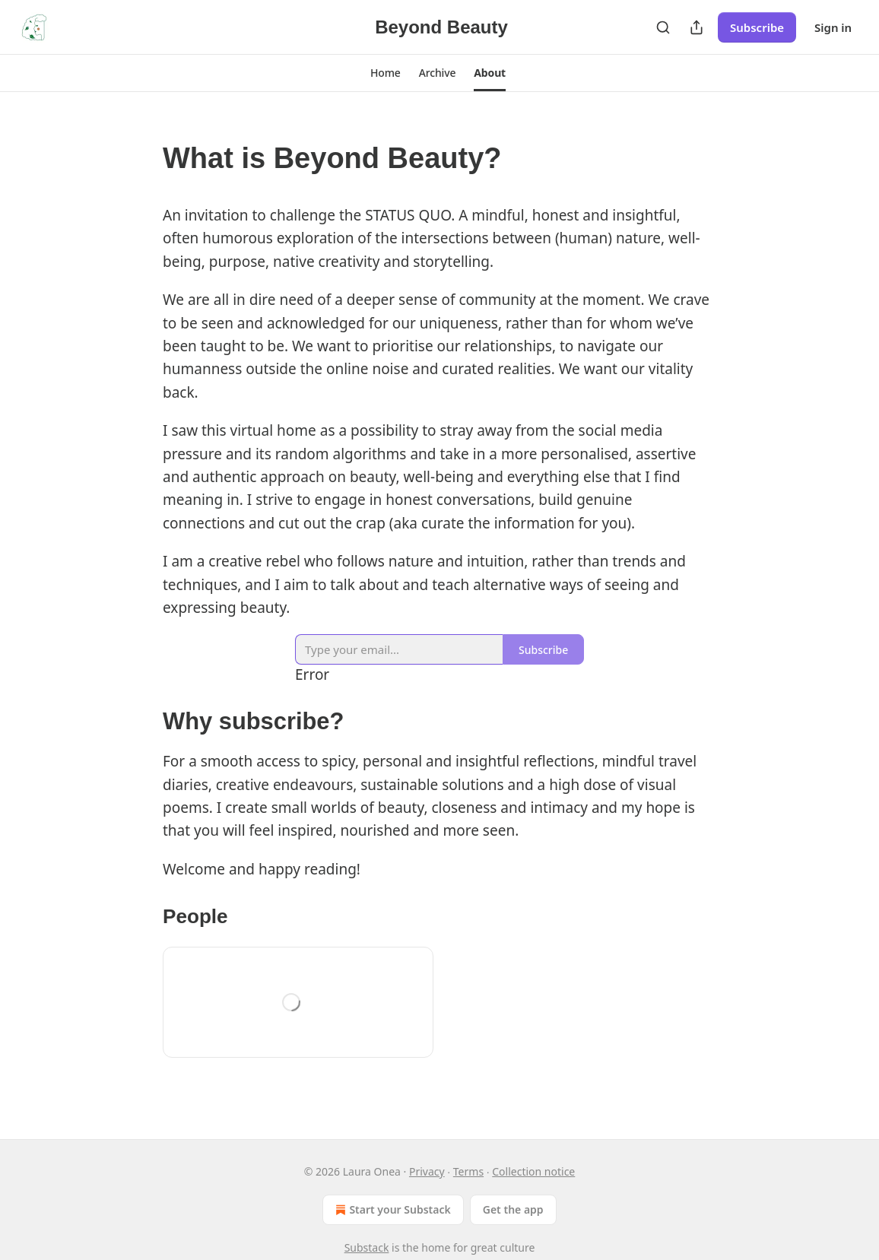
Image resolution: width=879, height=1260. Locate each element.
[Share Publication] (696, 27)
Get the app (513, 1209)
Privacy (427, 1171)
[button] (385, 73)
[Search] (663, 27)
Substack (366, 1247)
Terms (468, 1171)
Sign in (833, 27)
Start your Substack (391, 1209)
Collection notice (533, 1171)
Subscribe (757, 27)
